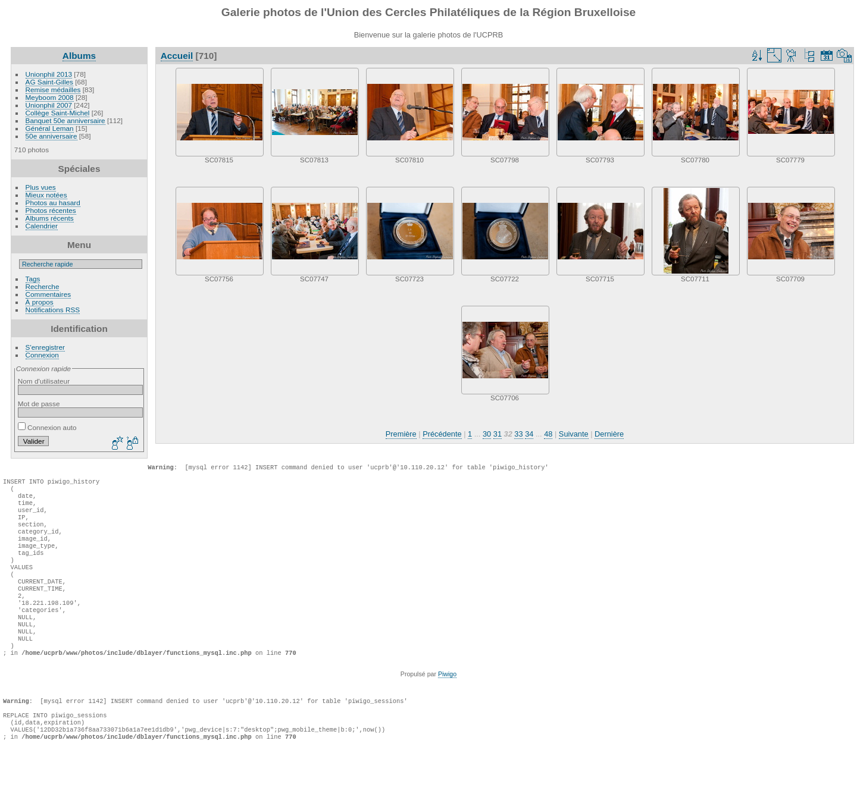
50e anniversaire (51, 136)
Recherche (43, 286)
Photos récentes (51, 210)
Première (401, 433)
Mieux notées (46, 195)
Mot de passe (39, 403)
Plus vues (41, 187)
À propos (40, 302)
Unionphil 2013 (49, 74)
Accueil (177, 56)
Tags (33, 279)
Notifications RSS (53, 309)
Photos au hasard (53, 202)
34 (529, 433)
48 (548, 433)
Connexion (42, 355)
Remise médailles (53, 89)
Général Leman (50, 128)
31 (497, 433)
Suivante (574, 433)
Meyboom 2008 (50, 97)
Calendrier (42, 226)
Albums (79, 56)
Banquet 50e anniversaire (65, 120)
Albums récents (50, 218)
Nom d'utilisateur (44, 381)
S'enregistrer (45, 347)
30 (487, 433)
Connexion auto (47, 427)
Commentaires (48, 294)
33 (518, 433)
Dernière (609, 433)
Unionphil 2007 (49, 105)
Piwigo (447, 709)
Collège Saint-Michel (58, 113)
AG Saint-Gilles (49, 82)
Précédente (442, 433)
